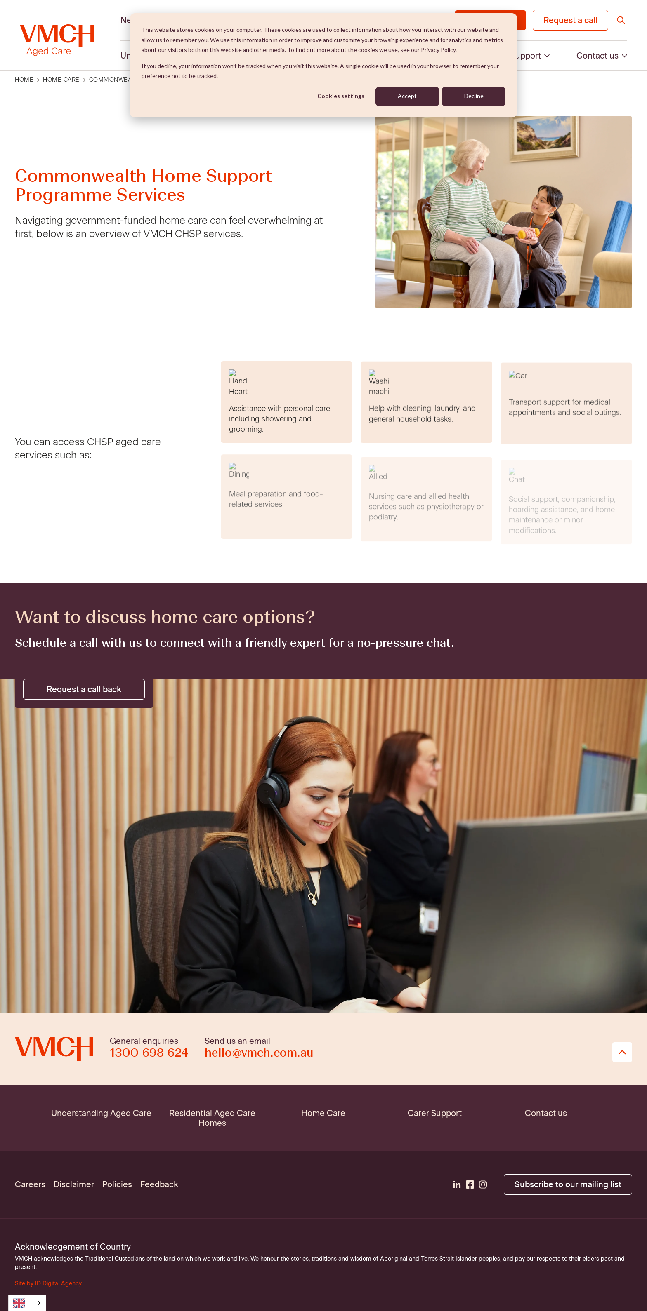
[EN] (27, 1303)
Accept (407, 95)
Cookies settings (340, 95)
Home (24, 79)
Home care (61, 79)
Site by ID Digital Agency (48, 1283)
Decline (474, 95)
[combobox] (27, 1303)
